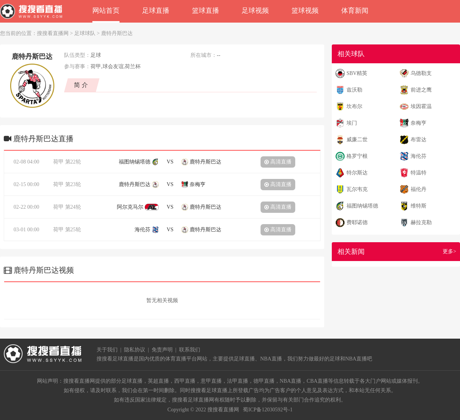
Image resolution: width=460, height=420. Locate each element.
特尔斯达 (357, 173)
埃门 (352, 123)
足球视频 (255, 10)
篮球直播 (205, 10)
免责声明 (162, 350)
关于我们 (107, 350)
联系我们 (189, 350)
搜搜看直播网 (53, 33)
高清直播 (277, 162)
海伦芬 (418, 156)
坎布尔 (354, 106)
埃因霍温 (421, 106)
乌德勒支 (421, 73)
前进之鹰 (421, 90)
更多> (449, 251)
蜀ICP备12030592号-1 (267, 409)
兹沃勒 (354, 90)
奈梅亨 (418, 123)
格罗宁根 (357, 156)
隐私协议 (134, 350)
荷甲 (58, 162)
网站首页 (106, 10)
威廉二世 (357, 139)
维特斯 (418, 206)
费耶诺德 (357, 222)
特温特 (418, 173)
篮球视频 (305, 10)
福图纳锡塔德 (362, 206)
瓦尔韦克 (357, 189)
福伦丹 (418, 189)
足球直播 (155, 10)
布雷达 (418, 139)
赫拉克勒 (421, 222)
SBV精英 (357, 73)
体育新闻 (354, 10)
